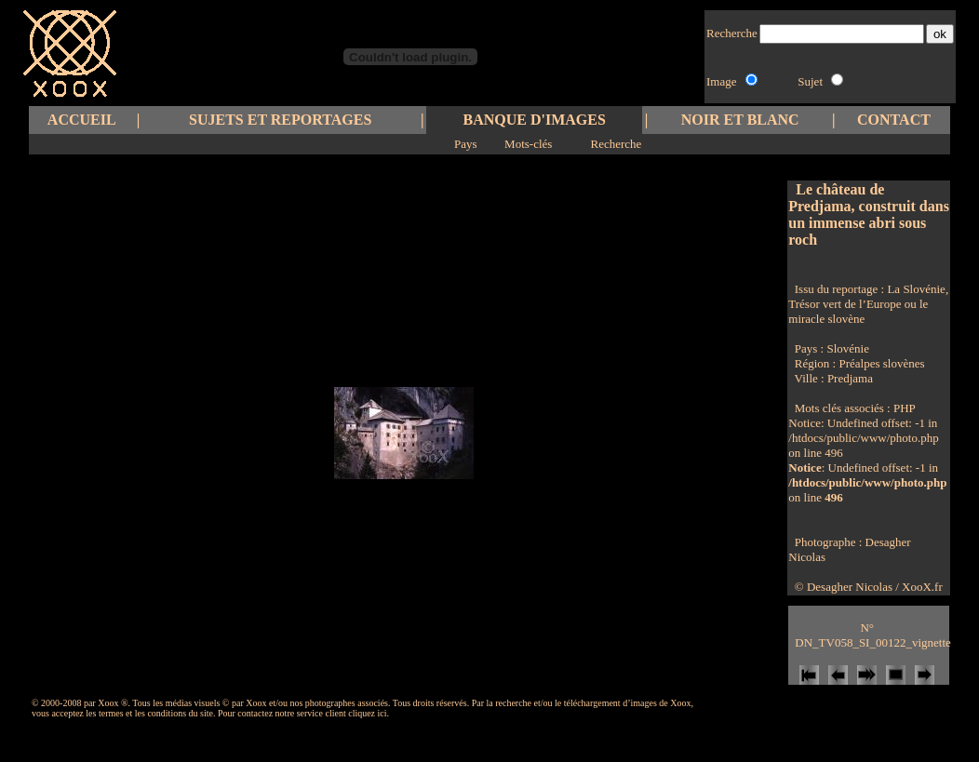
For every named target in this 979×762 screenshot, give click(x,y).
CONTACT (894, 119)
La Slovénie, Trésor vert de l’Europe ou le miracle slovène (868, 304)
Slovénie (847, 348)
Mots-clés (528, 144)
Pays (465, 144)
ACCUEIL (81, 119)
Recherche (615, 144)
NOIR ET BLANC (740, 119)
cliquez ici (367, 713)
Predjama (850, 378)
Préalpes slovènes (881, 363)
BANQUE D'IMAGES (534, 119)
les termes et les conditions (136, 713)
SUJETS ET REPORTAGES (280, 119)
